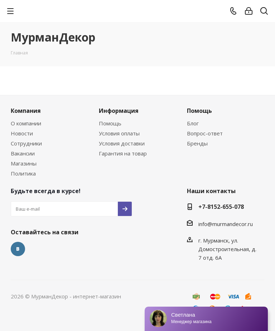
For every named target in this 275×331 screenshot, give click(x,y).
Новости (22, 133)
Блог (193, 123)
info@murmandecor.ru (225, 223)
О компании (26, 123)
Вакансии (23, 153)
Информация (119, 111)
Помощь (110, 123)
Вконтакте (18, 249)
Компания (26, 111)
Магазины (24, 163)
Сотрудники (26, 143)
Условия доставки (122, 143)
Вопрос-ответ (205, 133)
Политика (23, 173)
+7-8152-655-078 (221, 207)
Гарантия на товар (123, 153)
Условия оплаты (119, 133)
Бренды (197, 143)
